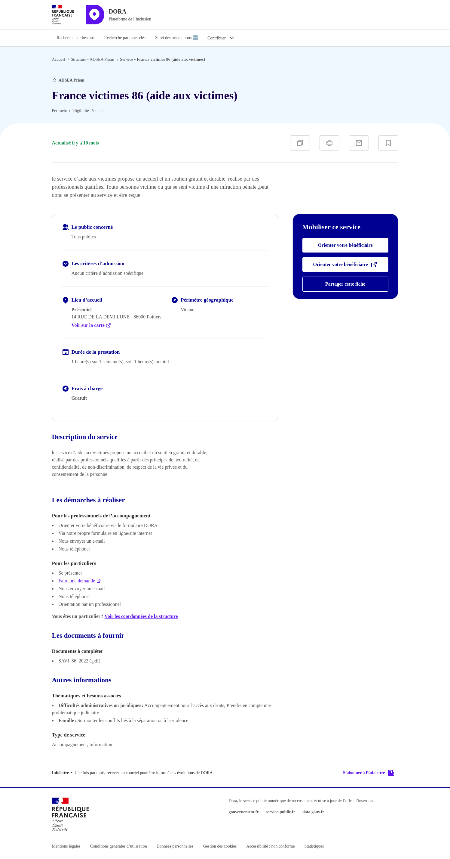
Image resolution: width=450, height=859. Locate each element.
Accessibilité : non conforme (270, 846)
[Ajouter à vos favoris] (388, 142)
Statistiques (314, 846)
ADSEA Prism (92, 59)
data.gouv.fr (313, 812)
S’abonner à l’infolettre (368, 773)
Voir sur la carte (91, 325)
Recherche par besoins (76, 38)
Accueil (58, 59)
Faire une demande (80, 580)
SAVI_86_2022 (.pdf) (79, 660)
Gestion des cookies (220, 846)
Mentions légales (66, 846)
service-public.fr (280, 812)
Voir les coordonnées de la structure (141, 616)
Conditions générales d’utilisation (118, 846)
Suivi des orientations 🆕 (176, 38)
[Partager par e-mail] (359, 142)
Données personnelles (175, 846)
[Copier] (300, 142)
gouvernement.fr (244, 812)
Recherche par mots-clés (124, 38)
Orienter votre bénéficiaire (345, 245)
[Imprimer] (329, 142)
